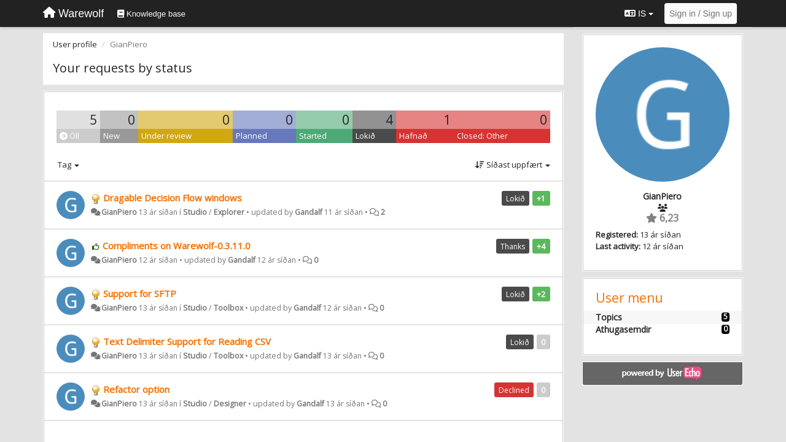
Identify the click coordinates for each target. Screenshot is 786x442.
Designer (230, 403)
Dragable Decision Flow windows (172, 198)
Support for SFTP (139, 293)
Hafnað (413, 135)
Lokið (365, 135)
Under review (166, 135)
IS (639, 13)
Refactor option (136, 389)
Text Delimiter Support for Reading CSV (187, 341)
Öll (69, 135)
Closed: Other (482, 135)
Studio (195, 212)
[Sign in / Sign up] (700, 13)
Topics (609, 317)
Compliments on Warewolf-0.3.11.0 (177, 245)
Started (313, 135)
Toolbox (228, 308)
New (111, 135)
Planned (251, 135)
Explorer (229, 212)
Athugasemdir (623, 329)
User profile (75, 44)
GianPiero (119, 212)
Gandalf (308, 212)
